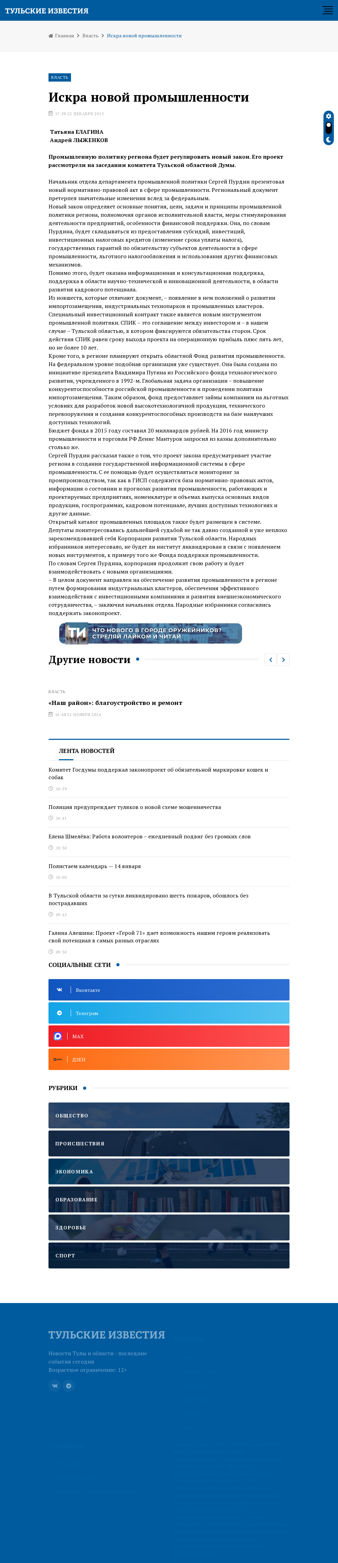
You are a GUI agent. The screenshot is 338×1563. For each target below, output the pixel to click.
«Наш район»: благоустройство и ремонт (115, 702)
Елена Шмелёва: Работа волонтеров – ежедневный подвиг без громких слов (149, 836)
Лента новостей (87, 751)
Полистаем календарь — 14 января (94, 866)
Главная (61, 35)
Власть (90, 35)
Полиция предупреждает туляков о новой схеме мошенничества (134, 807)
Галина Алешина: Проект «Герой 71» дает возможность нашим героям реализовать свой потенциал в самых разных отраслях (159, 936)
